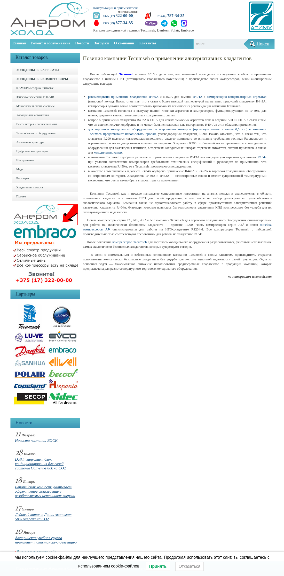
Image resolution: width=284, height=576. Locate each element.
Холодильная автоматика (32, 115)
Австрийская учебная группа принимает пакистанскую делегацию (46, 540)
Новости (82, 43)
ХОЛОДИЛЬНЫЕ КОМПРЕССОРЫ (42, 79)
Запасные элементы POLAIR (35, 97)
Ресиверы (22, 178)
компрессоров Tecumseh (129, 242)
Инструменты (25, 160)
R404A (197, 97)
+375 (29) (117, 23)
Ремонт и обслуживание (50, 43)
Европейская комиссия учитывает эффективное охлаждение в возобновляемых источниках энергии (45, 491)
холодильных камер (108, 152)
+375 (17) (117, 16)
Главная (19, 43)
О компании (124, 43)
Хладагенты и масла (29, 187)
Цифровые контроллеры (32, 151)
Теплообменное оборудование (36, 133)
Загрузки (101, 43)
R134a (262, 157)
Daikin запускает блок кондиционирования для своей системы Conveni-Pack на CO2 (40, 463)
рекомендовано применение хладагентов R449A (123, 97)
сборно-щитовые (35, 88)
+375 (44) (169, 16)
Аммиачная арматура (30, 142)
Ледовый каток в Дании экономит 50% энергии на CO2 (43, 517)
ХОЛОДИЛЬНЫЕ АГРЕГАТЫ (37, 70)
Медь (19, 169)
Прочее (21, 196)
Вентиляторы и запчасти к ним (36, 124)
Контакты (147, 43)
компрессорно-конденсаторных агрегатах (236, 97)
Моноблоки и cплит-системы (35, 106)
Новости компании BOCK (36, 440)
